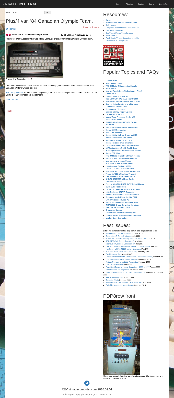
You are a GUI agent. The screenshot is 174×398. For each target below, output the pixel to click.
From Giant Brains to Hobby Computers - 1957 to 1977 (128, 267)
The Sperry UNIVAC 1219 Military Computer (123, 249)
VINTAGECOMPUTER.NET (20, 4)
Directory (129, 4)
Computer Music (112, 280)
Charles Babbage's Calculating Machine (122, 259)
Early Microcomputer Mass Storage (120, 285)
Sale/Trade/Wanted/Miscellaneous (119, 33)
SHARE (11, 29)
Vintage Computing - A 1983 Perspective (122, 262)
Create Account (165, 4)
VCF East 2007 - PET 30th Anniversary (121, 252)
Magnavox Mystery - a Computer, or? (120, 244)
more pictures (12, 99)
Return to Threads (91, 27)
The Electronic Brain (114, 254)
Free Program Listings (114, 277)
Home (118, 4)
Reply (9, 111)
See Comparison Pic (15, 92)
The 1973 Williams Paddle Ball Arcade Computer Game (128, 246)
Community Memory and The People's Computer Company (129, 257)
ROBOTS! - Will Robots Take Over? (120, 241)
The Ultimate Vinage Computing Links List (122, 38)
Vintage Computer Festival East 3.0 (120, 233)
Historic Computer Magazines (117, 270)
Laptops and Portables (115, 264)
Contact (141, 4)
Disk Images (111, 25)
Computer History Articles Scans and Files (122, 28)
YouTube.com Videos (114, 30)
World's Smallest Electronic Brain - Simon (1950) (125, 272)
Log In (151, 4)
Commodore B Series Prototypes (119, 236)
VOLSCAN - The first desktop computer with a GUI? (126, 239)
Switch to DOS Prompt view (117, 41)
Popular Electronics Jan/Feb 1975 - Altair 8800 (124, 283)
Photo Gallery (111, 35)
